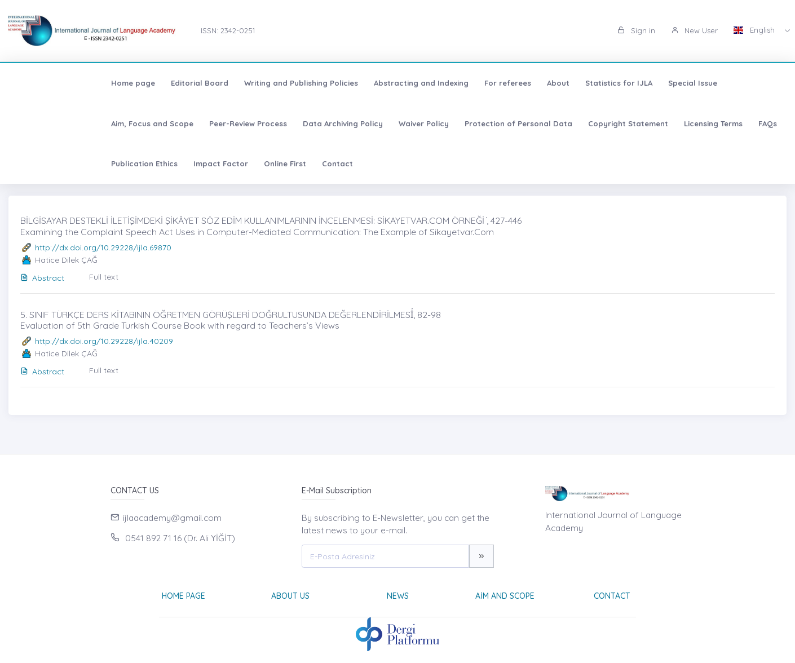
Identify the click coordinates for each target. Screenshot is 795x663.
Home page (43, 82)
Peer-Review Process (60, 123)
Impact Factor (714, 123)
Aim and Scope (505, 596)
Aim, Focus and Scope (684, 82)
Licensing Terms (525, 123)
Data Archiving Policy (155, 123)
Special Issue (603, 82)
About (468, 82)
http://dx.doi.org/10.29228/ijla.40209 (104, 341)
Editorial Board (110, 82)
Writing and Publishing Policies (211, 82)
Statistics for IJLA (529, 82)
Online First (42, 163)
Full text (103, 277)
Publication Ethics (638, 123)
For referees (418, 82)
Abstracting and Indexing (331, 82)
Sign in (636, 30)
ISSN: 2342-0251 (228, 30)
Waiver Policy (236, 123)
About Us (290, 596)
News (398, 596)
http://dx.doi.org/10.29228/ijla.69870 (103, 247)
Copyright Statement (440, 123)
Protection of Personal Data (331, 123)
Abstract (42, 278)
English (755, 29)
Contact (95, 163)
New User (694, 30)
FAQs (580, 123)
